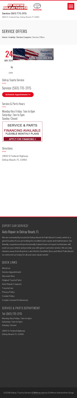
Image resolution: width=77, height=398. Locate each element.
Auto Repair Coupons (12, 284)
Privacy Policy (8, 292)
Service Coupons (24, 37)
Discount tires (8, 276)
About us (6, 268)
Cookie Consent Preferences (15, 300)
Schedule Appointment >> (17, 94)
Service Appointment (11, 272)
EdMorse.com (38, 392)
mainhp (12, 37)
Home (4, 37)
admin (11, 73)
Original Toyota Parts (12, 280)
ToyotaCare (7, 288)
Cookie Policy (8, 296)
